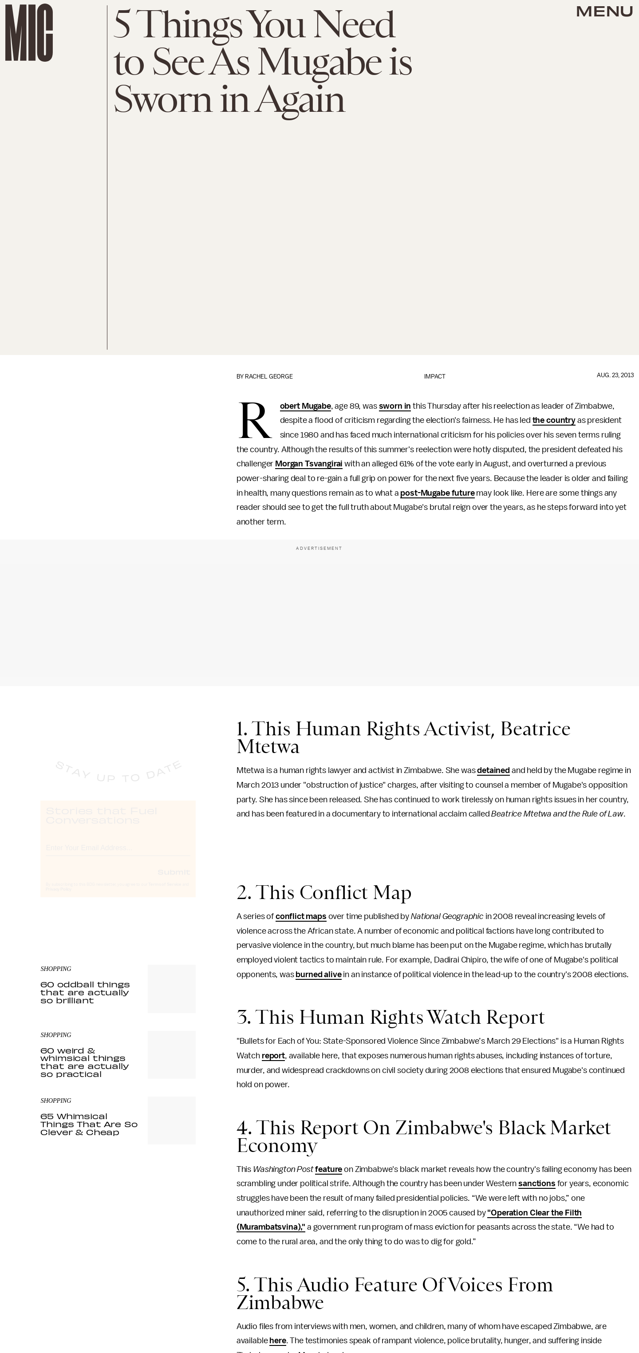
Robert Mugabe (305, 406)
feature (328, 1169)
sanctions (537, 1183)
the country (554, 420)
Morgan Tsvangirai (309, 463)
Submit (174, 879)
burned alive (318, 974)
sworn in (395, 406)
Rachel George (269, 376)
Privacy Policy (58, 897)
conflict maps (301, 916)
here (277, 1340)
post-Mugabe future (437, 493)
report (273, 1055)
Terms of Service (164, 892)
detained (493, 770)
